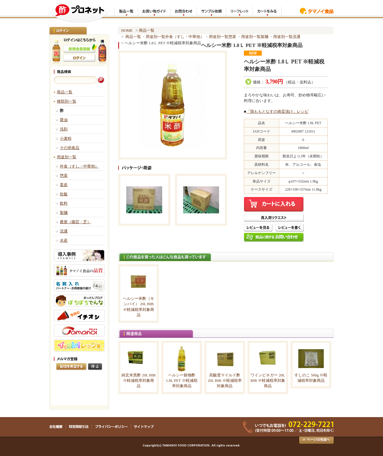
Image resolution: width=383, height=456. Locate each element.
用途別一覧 (66, 157)
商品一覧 (64, 92)
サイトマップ (143, 426)
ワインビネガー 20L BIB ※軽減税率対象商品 (267, 380)
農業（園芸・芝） (75, 222)
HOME (127, 30)
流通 (64, 231)
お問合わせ (183, 11)
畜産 (64, 185)
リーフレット (239, 11)
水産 (64, 240)
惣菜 (64, 175)
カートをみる (267, 11)
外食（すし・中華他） (79, 166)
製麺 (64, 212)
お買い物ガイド (154, 11)
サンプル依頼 (211, 11)
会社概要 (57, 426)
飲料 (64, 203)
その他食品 (69, 147)
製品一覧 (126, 11)
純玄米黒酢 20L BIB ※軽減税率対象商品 (138, 380)
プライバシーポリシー (111, 426)
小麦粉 (66, 138)
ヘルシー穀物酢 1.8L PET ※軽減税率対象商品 (181, 380)
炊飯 (64, 194)
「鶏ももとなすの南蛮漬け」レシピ (277, 111)
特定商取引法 (79, 426)
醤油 (64, 120)
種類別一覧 (66, 101)
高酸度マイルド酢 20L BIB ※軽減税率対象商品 (225, 380)
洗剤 (64, 129)
